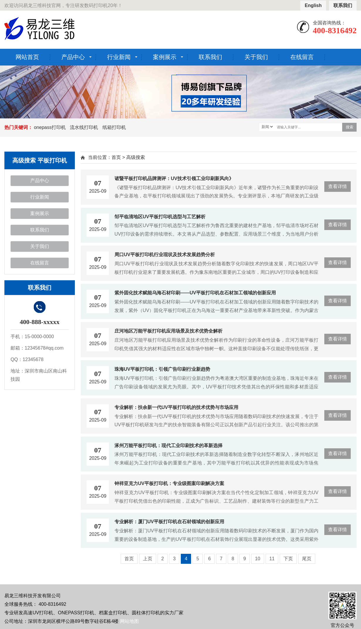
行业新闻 (119, 57)
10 (257, 558)
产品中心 (73, 57)
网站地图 (129, 621)
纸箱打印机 (114, 127)
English (313, 5)
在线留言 (302, 57)
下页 (288, 558)
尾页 (306, 558)
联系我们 (342, 5)
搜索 (349, 127)
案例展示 (164, 57)
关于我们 (256, 57)
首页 (116, 157)
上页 (147, 558)
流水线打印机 (84, 127)
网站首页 (27, 57)
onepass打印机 (50, 127)
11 (272, 558)
